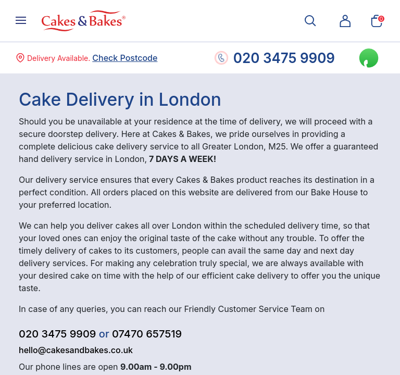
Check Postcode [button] (124, 58)
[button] (345, 20)
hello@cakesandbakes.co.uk (76, 350)
